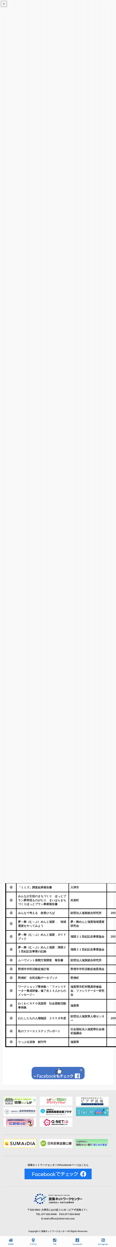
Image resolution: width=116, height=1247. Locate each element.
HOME (11, 1241)
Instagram (103, 1241)
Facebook (77, 1241)
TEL (54, 1241)
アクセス (33, 1241)
